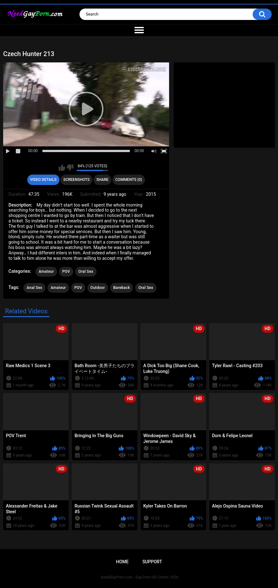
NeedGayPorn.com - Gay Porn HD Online (135, 577)
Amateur (46, 271)
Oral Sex (86, 271)
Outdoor (98, 287)
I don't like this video (70, 167)
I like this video (62, 167)
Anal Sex (34, 287)
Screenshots (76, 179)
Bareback (121, 287)
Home (122, 561)
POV (66, 271)
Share (102, 179)
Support (152, 561)
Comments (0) (128, 179)
